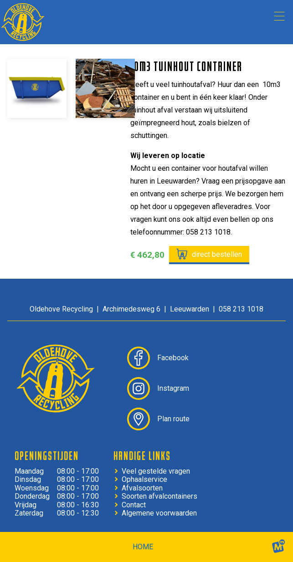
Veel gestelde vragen (156, 471)
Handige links (142, 455)
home (143, 546)
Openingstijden (47, 455)
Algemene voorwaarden (159, 513)
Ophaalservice (144, 479)
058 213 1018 (241, 309)
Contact (134, 505)
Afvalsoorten (142, 488)
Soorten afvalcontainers (159, 496)
